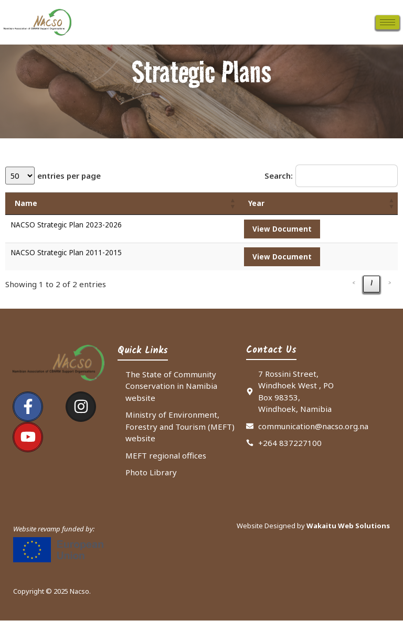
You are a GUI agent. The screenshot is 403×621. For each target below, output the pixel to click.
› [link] (389, 284)
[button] (232, 203)
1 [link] (371, 284)
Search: (278, 176)
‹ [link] (354, 284)
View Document (282, 229)
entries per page (70, 176)
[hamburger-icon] (387, 22)
